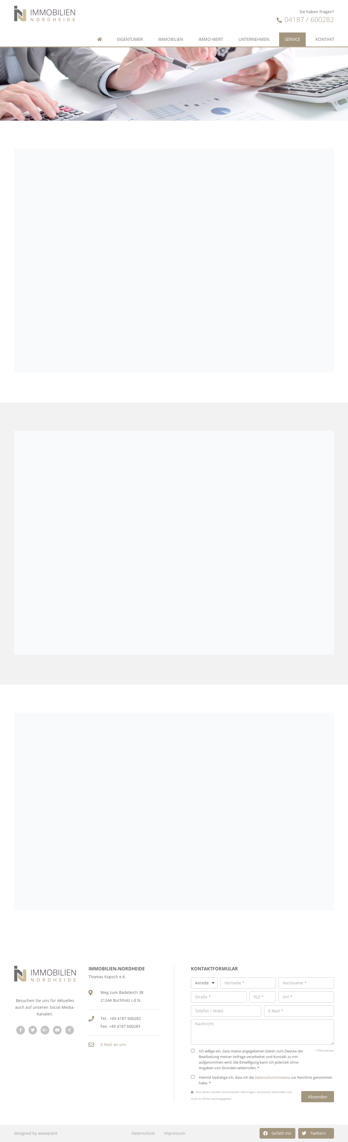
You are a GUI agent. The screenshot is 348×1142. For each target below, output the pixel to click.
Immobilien (170, 39)
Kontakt (325, 39)
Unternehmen (254, 39)
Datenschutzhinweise (272, 1077)
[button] (277, 1133)
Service (292, 39)
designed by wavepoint (35, 1133)
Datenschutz (143, 1133)
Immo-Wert (210, 39)
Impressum (174, 1133)
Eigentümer (130, 39)
